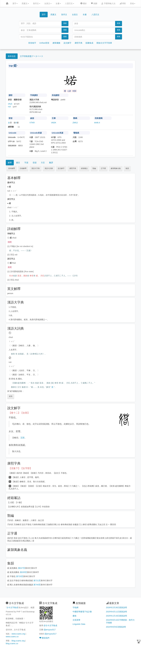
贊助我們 (44, 638)
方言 (43, 162)
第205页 (23, 572)
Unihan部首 (44, 43)
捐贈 (94, 3)
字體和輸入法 (108, 3)
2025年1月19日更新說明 (116, 616)
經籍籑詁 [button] (84, 168)
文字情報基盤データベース (31, 56)
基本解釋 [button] (11, 168)
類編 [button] (94, 168)
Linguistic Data (79, 624)
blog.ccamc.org (18, 641)
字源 (26, 162)
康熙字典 (78, 43)
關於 (83, 3)
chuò (10, 104)
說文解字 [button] (61, 168)
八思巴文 (69, 3)
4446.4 (97, 122)
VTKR (32, 122)
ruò (9, 106)
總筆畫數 (56, 43)
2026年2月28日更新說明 (116, 607)
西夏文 (25, 3)
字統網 (75, 607)
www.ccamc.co (12, 636)
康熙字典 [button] (72, 168)
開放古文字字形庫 (104, 43)
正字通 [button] (103, 168)
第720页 (19, 576)
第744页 (36, 585)
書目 (18, 162)
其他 (132, 3)
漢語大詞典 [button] (49, 168)
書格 (74, 616)
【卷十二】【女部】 (19, 413)
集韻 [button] (127, 168)
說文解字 (67, 43)
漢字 (15, 3)
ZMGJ (75, 122)
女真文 (47, 3)
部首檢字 (32, 43)
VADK (53, 122)
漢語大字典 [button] (35, 168)
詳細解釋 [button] (23, 168)
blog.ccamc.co (12, 643)
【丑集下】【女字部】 (20, 468)
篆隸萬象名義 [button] (116, 168)
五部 (22, 437)
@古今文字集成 (50, 625)
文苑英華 (76, 620)
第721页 (36, 580)
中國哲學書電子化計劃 (82, 612)
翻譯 (51, 162)
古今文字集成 (12, 607)
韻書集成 (89, 43)
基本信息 (12, 56)
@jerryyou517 (49, 630)
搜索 (65, 23)
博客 (123, 3)
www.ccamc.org (18, 634)
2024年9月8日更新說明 (116, 627)
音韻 (34, 162)
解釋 (10, 162)
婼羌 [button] (10, 396)
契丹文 (36, 3)
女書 (58, 3)
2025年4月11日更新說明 (116, 612)
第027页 (21, 568)
